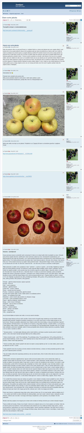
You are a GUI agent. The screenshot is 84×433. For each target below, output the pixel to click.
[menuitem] (8, 11)
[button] (74, 20)
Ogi (67, 34)
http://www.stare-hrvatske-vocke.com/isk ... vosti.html (17, 414)
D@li (67, 194)
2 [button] (77, 20)
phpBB (38, 426)
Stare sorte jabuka (9, 18)
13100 (71, 37)
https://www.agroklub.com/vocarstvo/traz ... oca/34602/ (17, 176)
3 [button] (79, 20)
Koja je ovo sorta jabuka (11, 45)
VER (67, 45)
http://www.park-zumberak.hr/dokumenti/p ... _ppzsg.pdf (17, 30)
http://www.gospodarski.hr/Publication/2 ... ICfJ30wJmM (17, 153)
